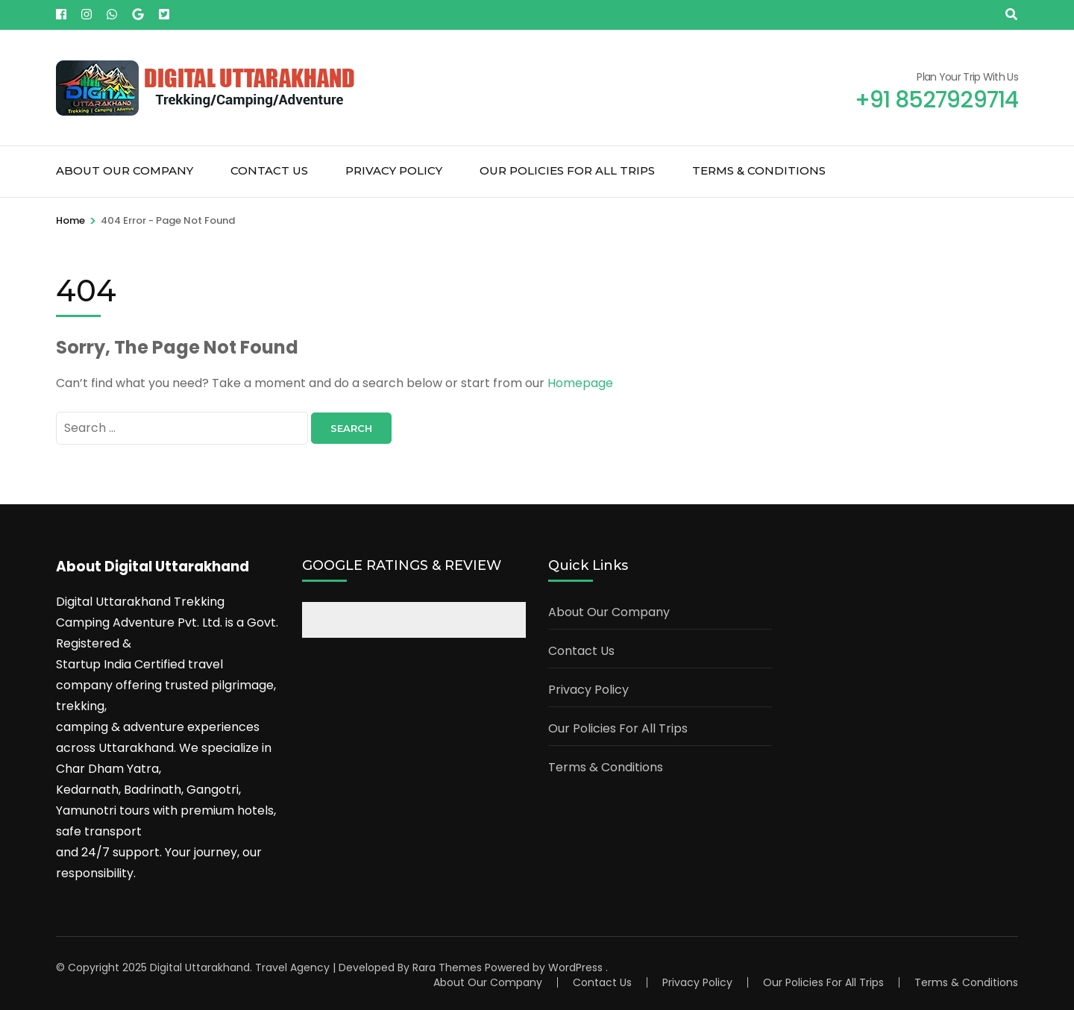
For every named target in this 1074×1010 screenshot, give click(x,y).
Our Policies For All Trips (567, 170)
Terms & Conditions (759, 170)
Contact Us (269, 170)
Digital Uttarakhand (200, 967)
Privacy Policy (393, 170)
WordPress (575, 967)
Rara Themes (447, 967)
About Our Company (124, 170)
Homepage (580, 383)
